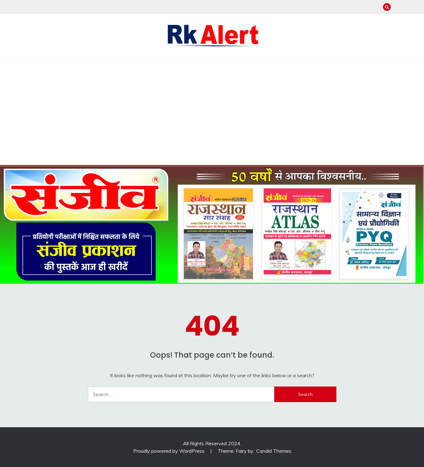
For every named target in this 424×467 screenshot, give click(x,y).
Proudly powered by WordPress (169, 451)
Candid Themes (273, 451)
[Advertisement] (212, 109)
